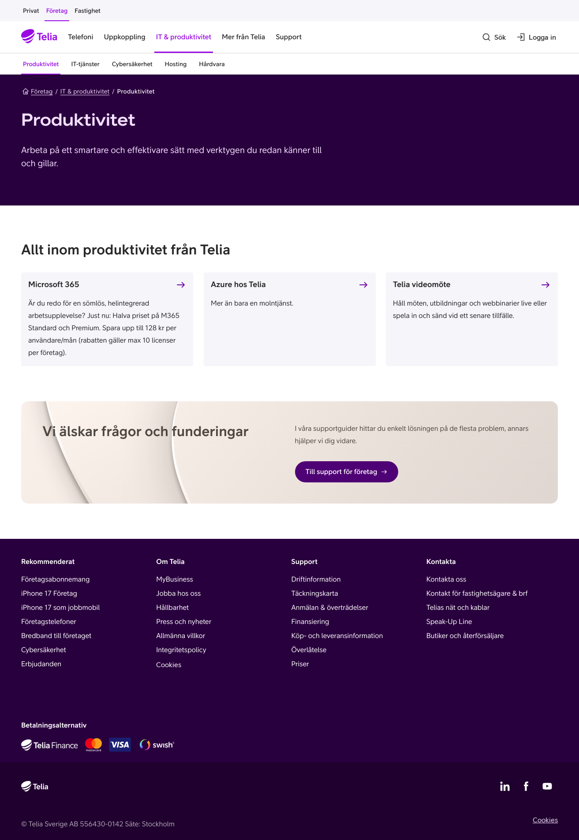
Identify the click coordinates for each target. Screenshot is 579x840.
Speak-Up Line (449, 622)
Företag (37, 91)
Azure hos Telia (238, 284)
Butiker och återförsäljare (465, 636)
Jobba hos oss (178, 593)
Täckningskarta (314, 593)
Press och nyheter (183, 622)
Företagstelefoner (48, 622)
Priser (300, 664)
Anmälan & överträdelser (329, 608)
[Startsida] (39, 37)
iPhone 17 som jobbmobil (60, 608)
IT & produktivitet (85, 91)
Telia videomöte (422, 284)
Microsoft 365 (53, 284)
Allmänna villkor (180, 636)
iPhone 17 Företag (49, 593)
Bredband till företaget (56, 636)
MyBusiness (174, 579)
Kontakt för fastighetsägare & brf (477, 593)
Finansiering (310, 622)
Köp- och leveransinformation (337, 636)
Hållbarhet (172, 608)
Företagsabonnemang (55, 579)
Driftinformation (316, 579)
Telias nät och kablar (458, 608)
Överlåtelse (309, 650)
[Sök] (494, 37)
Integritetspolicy (181, 650)
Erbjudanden (41, 664)
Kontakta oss (446, 579)
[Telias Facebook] (526, 786)
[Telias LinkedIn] (504, 786)
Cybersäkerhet (43, 650)
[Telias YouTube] (547, 786)
